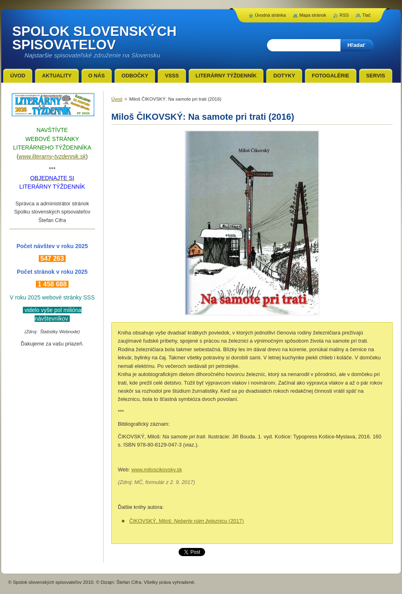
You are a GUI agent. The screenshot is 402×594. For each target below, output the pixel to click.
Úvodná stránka (270, 15)
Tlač (366, 15)
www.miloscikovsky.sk (156, 469)
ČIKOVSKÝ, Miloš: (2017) (186, 521)
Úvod (116, 99)
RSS (344, 15)
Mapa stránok (312, 15)
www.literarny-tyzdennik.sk (52, 156)
